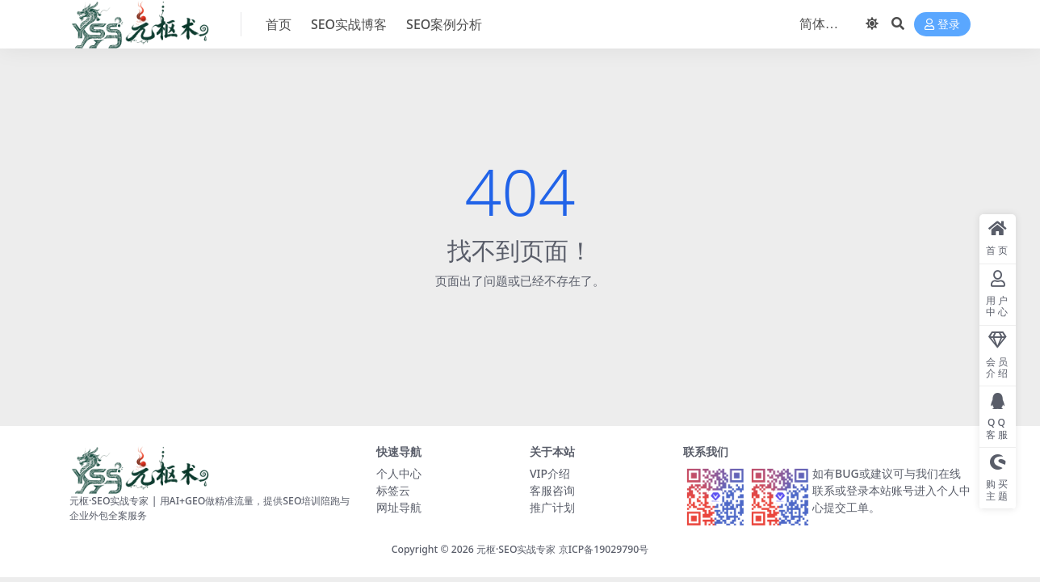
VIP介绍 (550, 473)
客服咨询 (552, 490)
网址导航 (398, 507)
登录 (942, 25)
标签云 (393, 490)
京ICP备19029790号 (604, 549)
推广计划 (552, 507)
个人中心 (398, 473)
